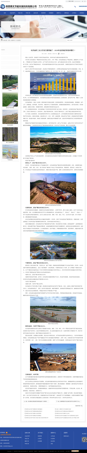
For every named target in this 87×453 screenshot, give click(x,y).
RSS (55, 451)
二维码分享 (62, 53)
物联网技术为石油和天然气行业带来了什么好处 (71, 401)
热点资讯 (5, 62)
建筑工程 (27, 441)
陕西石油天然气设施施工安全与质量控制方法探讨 (67, 415)
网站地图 (52, 451)
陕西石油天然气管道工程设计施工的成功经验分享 (37, 417)
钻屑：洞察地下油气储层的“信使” (63, 409)
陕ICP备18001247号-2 (44, 451)
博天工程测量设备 (10, 142)
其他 (4, 67)
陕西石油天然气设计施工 (67, 436)
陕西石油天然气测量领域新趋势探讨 (34, 411)
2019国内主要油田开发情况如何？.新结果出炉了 (39, 401)
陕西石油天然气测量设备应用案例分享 (65, 411)
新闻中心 (59, 12)
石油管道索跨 (10, 125)
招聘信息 (66, 12)
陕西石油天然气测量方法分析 (62, 413)
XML (59, 451)
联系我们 (82, 12)
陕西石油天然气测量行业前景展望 (33, 413)
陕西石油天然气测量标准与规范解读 (34, 409)
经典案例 (51, 12)
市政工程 (20, 12)
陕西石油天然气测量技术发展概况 (33, 415)
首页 (5, 12)
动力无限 (68, 451)
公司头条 (5, 53)
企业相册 (40, 441)
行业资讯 (19, 40)
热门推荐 (5, 72)
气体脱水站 (10, 159)
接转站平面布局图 (10, 107)
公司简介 (74, 12)
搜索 (83, 40)
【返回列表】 (78, 405)
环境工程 (28, 12)
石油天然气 (12, 12)
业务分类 (36, 12)
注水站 (10, 90)
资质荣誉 (43, 12)
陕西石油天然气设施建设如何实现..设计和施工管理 (67, 417)
